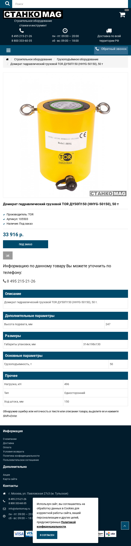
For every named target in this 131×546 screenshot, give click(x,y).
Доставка (8, 443)
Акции (6, 474)
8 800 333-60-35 (22, 40)
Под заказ (25, 244)
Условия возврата (13, 451)
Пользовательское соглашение (21, 460)
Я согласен (47, 535)
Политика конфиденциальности (21, 455)
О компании (10, 439)
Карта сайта (10, 479)
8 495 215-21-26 (22, 36)
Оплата (7, 447)
